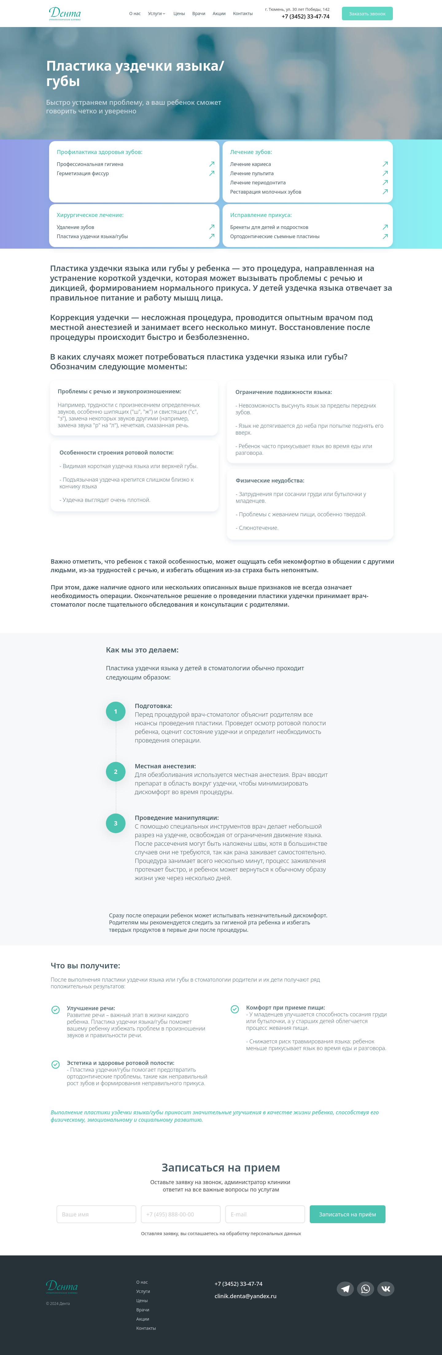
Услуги (155, 13)
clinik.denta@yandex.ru (246, 1296)
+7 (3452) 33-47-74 (306, 16)
